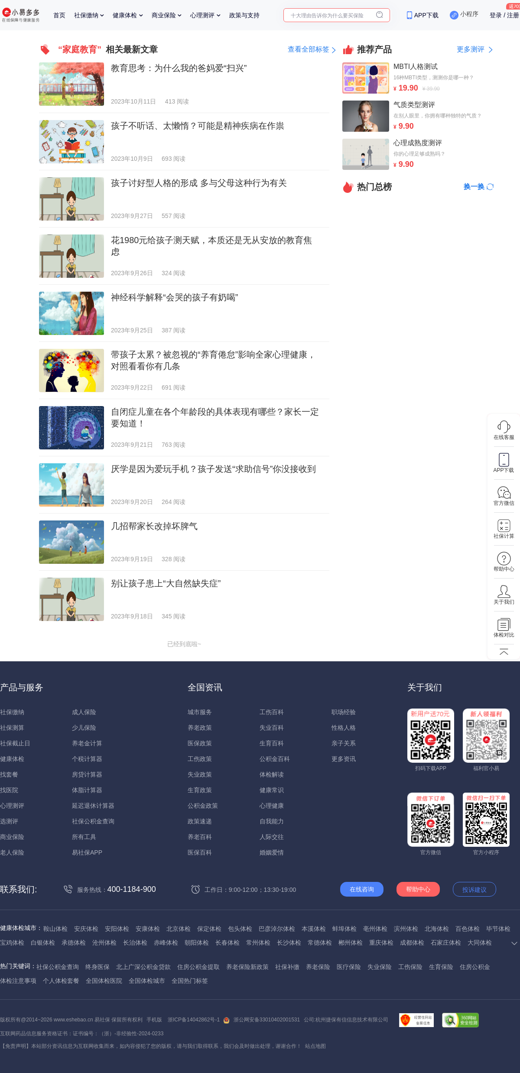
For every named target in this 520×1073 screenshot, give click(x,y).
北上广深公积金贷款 (143, 966)
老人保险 (12, 852)
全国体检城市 (147, 980)
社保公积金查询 (93, 821)
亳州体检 (375, 928)
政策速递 (200, 821)
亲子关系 (344, 743)
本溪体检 (314, 928)
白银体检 (43, 942)
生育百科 (272, 743)
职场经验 (344, 712)
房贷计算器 (87, 774)
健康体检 (125, 15)
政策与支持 (244, 15)
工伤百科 (272, 712)
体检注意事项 (18, 980)
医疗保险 (349, 966)
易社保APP (87, 852)
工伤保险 (410, 966)
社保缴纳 (86, 15)
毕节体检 (498, 928)
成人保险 (84, 712)
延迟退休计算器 (93, 805)
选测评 (9, 821)
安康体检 (148, 928)
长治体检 (135, 942)
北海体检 (437, 928)
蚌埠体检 (344, 928)
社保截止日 (15, 743)
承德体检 (74, 942)
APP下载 (426, 15)
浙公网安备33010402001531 (267, 1020)
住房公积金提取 (198, 966)
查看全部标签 (308, 49)
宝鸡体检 (12, 942)
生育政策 (200, 790)
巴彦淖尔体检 (277, 928)
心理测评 (202, 15)
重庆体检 (381, 942)
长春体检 (227, 942)
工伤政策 (200, 758)
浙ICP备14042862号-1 (194, 1020)
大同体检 (480, 942)
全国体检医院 (104, 980)
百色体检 (467, 928)
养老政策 (200, 727)
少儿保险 (84, 727)
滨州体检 (406, 928)
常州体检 (258, 942)
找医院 (9, 790)
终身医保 (97, 966)
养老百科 (200, 836)
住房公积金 (475, 966)
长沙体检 (289, 942)
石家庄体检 (446, 942)
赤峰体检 (166, 942)
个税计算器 (87, 758)
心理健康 (272, 805)
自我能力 (272, 821)
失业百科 (272, 727)
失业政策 (200, 774)
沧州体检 (104, 942)
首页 (59, 15)
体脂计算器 (87, 790)
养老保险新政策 (247, 966)
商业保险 (164, 15)
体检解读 (272, 774)
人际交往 (272, 836)
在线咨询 (362, 889)
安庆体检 (86, 928)
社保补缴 (287, 966)
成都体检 (412, 942)
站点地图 (315, 1046)
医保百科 (200, 852)
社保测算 (12, 727)
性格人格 (344, 727)
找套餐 (9, 774)
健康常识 (272, 790)
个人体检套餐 (61, 980)
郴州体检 (350, 942)
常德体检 (320, 942)
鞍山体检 (55, 928)
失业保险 (379, 966)
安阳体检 (117, 928)
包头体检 (240, 928)
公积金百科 (275, 758)
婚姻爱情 (272, 852)
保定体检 (209, 928)
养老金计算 (87, 743)
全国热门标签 (190, 980)
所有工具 (84, 836)
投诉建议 (474, 889)
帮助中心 (418, 889)
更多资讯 (344, 758)
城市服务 (200, 712)
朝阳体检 (197, 942)
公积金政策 (203, 805)
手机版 (154, 1020)
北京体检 (178, 928)
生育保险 (441, 966)
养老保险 (318, 966)
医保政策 (200, 743)
